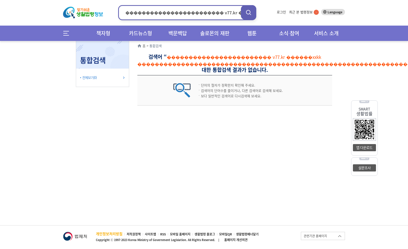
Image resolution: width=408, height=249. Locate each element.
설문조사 (364, 167)
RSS (163, 234)
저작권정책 (134, 234)
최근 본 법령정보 (304, 11)
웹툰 (252, 33)
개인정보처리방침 (109, 233)
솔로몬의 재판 (214, 33)
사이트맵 (150, 234)
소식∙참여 (289, 33)
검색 (248, 12)
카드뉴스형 (140, 33)
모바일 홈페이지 (180, 234)
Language (335, 12)
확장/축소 (128, 42)
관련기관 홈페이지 (315, 236)
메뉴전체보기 (67, 33)
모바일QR (225, 234)
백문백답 (177, 33)
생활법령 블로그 (205, 234)
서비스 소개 (326, 33)
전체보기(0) (89, 77)
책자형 (103, 33)
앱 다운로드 (364, 147)
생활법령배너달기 (247, 234)
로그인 (281, 11)
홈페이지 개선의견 (236, 239)
